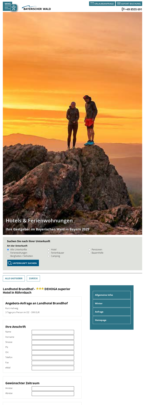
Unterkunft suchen (25, 263)
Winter (99, 303)
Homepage (100, 320)
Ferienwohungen (17, 252)
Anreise (8, 388)
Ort (6, 352)
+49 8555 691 (133, 9)
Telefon (8, 357)
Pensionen (95, 249)
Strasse (8, 342)
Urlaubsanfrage (104, 3)
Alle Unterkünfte (17, 249)
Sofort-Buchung (131, 3)
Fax (7, 362)
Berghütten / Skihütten (20, 256)
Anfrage (99, 311)
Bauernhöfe (95, 252)
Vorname (9, 336)
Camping (54, 256)
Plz (6, 347)
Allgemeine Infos (104, 294)
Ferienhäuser (56, 252)
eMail (7, 367)
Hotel (52, 249)
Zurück (33, 278)
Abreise (8, 393)
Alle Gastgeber (14, 278)
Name (8, 331)
